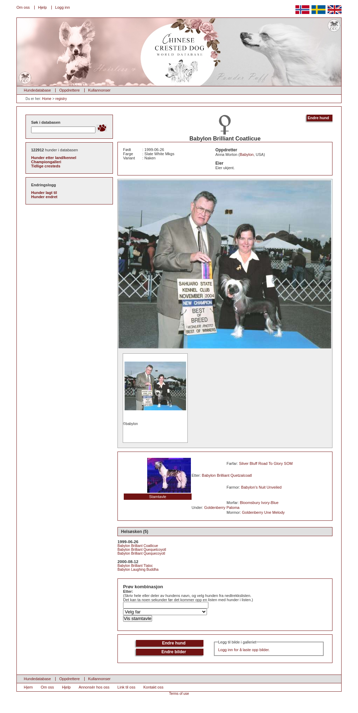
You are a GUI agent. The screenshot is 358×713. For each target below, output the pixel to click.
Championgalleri (46, 162)
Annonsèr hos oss (94, 687)
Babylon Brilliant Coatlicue (137, 546)
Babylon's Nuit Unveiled (261, 487)
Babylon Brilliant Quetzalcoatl (227, 475)
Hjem (28, 687)
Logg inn (62, 7)
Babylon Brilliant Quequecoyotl (141, 553)
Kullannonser (99, 90)
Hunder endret (44, 197)
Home (46, 99)
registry (61, 99)
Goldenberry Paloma (221, 507)
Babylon (247, 154)
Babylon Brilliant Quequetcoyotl (141, 550)
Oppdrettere (69, 90)
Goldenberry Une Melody (263, 512)
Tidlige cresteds (45, 166)
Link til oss (126, 687)
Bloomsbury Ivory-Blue (259, 502)
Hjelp (42, 7)
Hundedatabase (37, 90)
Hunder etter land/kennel (53, 158)
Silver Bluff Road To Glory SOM (266, 463)
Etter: (128, 591)
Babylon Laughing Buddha (137, 569)
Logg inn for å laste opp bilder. (244, 650)
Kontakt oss (153, 687)
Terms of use (179, 694)
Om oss (23, 7)
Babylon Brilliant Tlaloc (135, 566)
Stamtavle (157, 497)
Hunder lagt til (44, 192)
